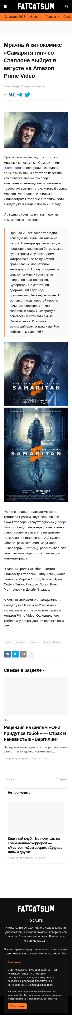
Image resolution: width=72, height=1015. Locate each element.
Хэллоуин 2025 (14, 16)
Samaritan (12, 168)
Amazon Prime (51, 642)
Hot (6, 720)
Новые (10, 779)
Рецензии (52, 16)
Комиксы (20, 642)
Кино (8, 642)
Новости (35, 16)
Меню (5, 6)
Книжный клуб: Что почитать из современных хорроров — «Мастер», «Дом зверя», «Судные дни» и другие (35, 845)
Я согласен (17, 1006)
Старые (61, 779)
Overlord (31, 548)
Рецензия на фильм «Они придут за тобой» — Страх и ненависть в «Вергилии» (35, 733)
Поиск (66, 6)
